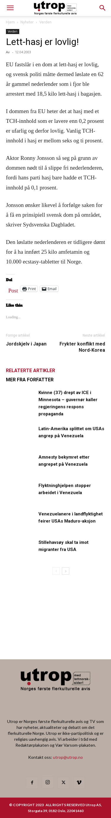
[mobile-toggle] (10, 8)
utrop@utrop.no (68, 757)
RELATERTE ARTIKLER (30, 370)
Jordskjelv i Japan (26, 344)
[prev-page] (56, 571)
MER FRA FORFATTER (30, 380)
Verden (45, 22)
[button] (102, 8)
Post (13, 289)
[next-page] (65, 571)
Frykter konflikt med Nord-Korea (82, 347)
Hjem (10, 22)
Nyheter (27, 22)
